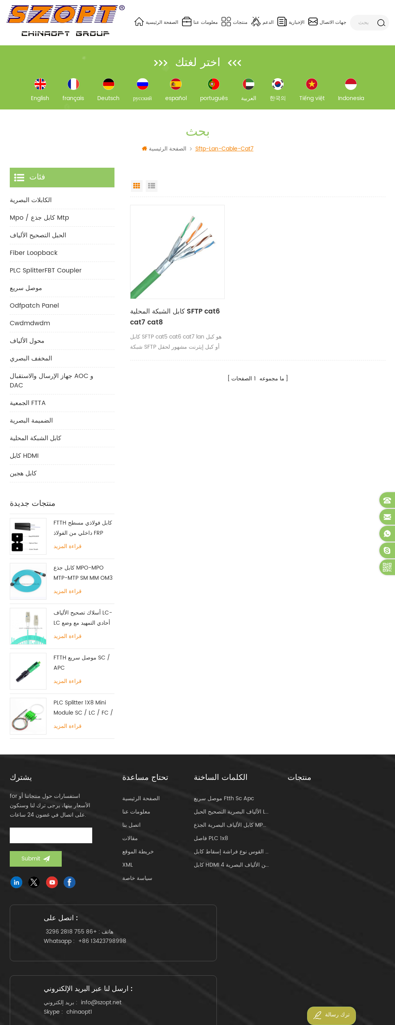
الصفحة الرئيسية (156, 21)
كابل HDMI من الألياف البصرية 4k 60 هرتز (231, 867)
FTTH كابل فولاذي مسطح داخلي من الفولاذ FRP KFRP (83, 531)
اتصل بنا (131, 827)
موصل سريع (26, 291)
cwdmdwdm (30, 326)
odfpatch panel (34, 308)
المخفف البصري (31, 361)
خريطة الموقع (138, 854)
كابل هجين (23, 476)
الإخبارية (290, 21)
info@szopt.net (198, 960)
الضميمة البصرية (31, 423)
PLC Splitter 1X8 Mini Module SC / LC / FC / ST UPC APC (83, 711)
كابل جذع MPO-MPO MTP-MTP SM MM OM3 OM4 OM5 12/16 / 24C (83, 576)
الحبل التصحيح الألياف (38, 238)
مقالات (130, 841)
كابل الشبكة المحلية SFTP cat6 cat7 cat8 (164, 304)
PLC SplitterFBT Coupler (46, 273)
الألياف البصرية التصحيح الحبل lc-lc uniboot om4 (231, 814)
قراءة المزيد (68, 549)
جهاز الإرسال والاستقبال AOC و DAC (51, 383)
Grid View (137, 189)
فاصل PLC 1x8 (211, 841)
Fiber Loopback (33, 256)
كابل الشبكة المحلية (35, 441)
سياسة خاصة (137, 880)
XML (127, 867)
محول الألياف (27, 344)
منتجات (234, 21)
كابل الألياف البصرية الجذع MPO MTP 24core (231, 827)
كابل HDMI (24, 458)
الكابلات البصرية (31, 203)
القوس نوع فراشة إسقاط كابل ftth (231, 854)
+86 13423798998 (72, 966)
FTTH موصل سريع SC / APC (82, 665)
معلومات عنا (200, 21)
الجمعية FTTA (28, 406)
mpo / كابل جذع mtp (39, 220)
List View (151, 189)
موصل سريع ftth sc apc (224, 801)
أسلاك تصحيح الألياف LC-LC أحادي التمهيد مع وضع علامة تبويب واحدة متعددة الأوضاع (83, 621)
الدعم (262, 21)
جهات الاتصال (327, 21)
